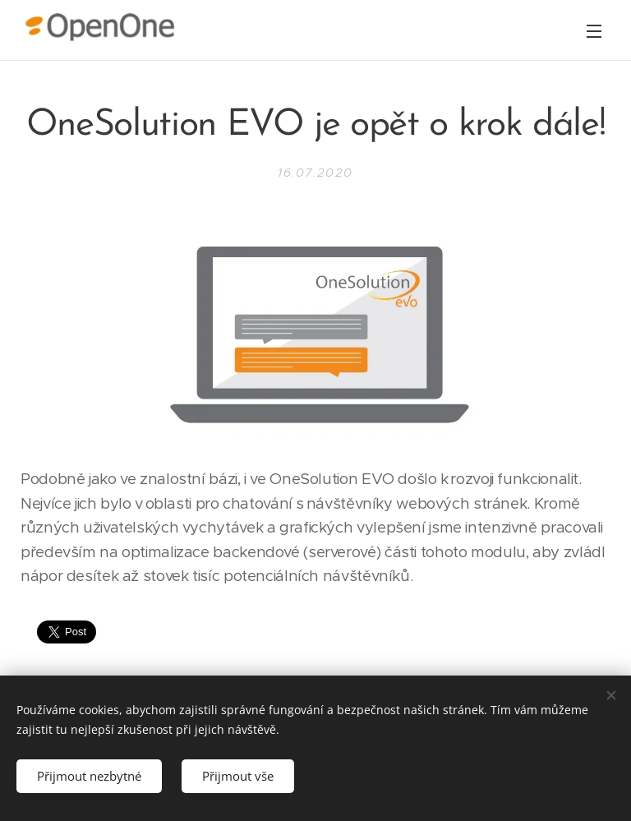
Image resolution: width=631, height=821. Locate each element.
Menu (594, 31)
